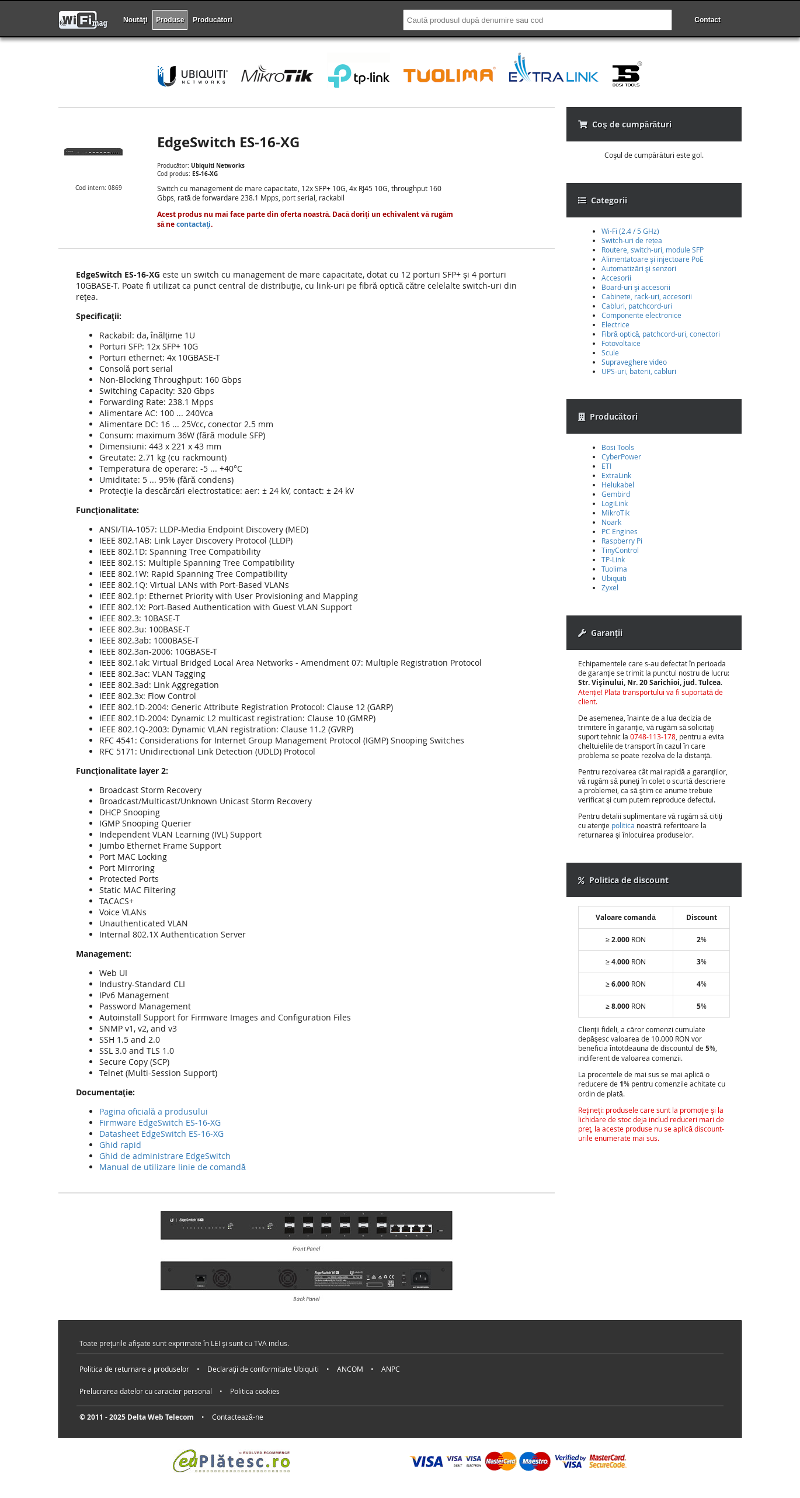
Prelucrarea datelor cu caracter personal (145, 1391)
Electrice (615, 324)
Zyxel (609, 587)
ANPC (390, 1369)
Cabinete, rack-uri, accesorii (646, 296)
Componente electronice (641, 315)
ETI (606, 465)
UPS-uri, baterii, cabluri (638, 371)
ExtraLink (616, 475)
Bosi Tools (617, 447)
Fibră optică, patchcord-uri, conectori (660, 333)
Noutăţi (135, 20)
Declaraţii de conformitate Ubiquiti (263, 1369)
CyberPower (621, 456)
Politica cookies (255, 1391)
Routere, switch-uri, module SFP (652, 249)
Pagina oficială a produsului (153, 1111)
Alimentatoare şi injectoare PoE (652, 259)
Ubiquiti (614, 578)
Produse (170, 20)
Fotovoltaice (621, 343)
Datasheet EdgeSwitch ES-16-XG (161, 1133)
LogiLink (614, 503)
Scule (610, 352)
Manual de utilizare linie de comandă (172, 1166)
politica (623, 825)
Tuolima (614, 568)
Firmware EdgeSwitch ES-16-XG (160, 1122)
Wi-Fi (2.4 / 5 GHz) (630, 231)
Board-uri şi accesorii (635, 287)
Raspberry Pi (621, 540)
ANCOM (350, 1369)
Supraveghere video (634, 361)
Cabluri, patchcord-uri (636, 305)
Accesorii (616, 277)
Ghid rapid (120, 1144)
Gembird (615, 494)
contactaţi (193, 224)
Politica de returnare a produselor (134, 1369)
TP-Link (613, 559)
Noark (611, 522)
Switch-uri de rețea (631, 240)
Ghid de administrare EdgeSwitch (165, 1155)
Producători (212, 20)
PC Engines (619, 531)
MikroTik (615, 512)
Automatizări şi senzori (638, 268)
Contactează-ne (237, 1416)
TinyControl (620, 550)
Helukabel (617, 484)
